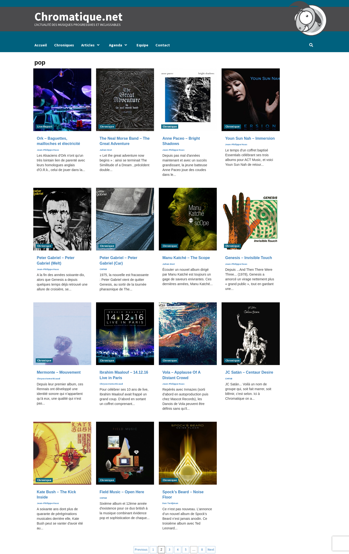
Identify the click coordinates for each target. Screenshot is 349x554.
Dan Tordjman (170, 503)
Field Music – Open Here (122, 492)
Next (211, 549)
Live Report (44, 126)
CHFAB (103, 269)
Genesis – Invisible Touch (248, 258)
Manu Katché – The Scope (186, 258)
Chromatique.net (78, 16)
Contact (162, 45)
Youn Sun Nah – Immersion (250, 138)
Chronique (107, 126)
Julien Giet (106, 150)
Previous (141, 549)
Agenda (119, 45)
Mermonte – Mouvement (59, 372)
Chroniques (64, 45)
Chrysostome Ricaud (48, 378)
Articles (91, 45)
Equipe (142, 45)
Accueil (40, 45)
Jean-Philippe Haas (48, 150)
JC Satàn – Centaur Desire (249, 372)
